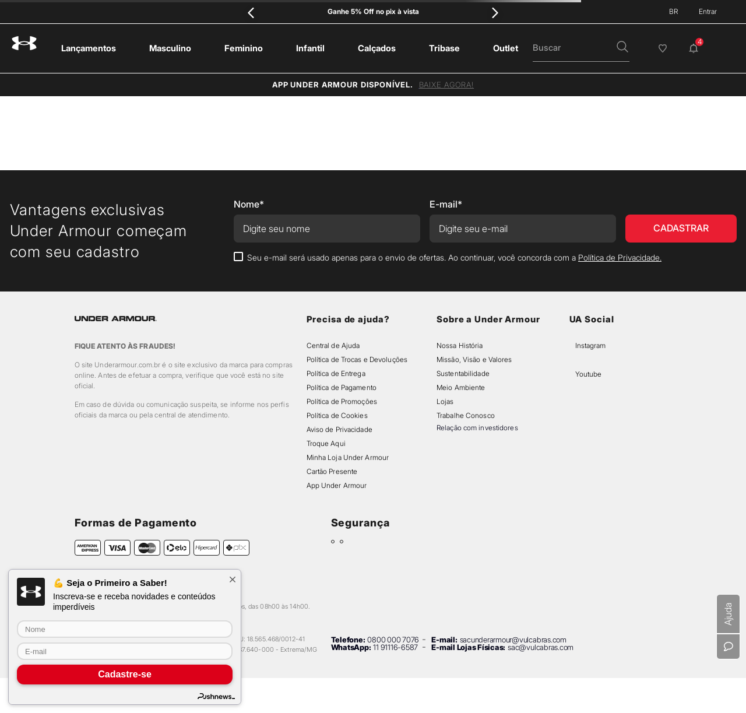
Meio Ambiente (461, 387)
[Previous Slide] (251, 12)
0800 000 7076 (393, 639)
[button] (622, 48)
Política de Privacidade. (619, 257)
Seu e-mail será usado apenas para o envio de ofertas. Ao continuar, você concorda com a (454, 257)
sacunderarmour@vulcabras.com (513, 639)
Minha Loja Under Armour (348, 457)
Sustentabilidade (463, 373)
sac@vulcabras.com (540, 647)
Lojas (445, 401)
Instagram (590, 345)
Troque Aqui (326, 443)
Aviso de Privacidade (339, 429)
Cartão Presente (332, 471)
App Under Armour (337, 485)
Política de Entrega (336, 373)
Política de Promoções (342, 401)
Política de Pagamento (341, 387)
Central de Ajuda (333, 345)
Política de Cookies (337, 415)
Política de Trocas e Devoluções (357, 359)
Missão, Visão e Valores (474, 359)
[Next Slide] (495, 12)
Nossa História (460, 345)
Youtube (588, 374)
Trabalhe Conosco (466, 415)
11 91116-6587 (395, 647)
